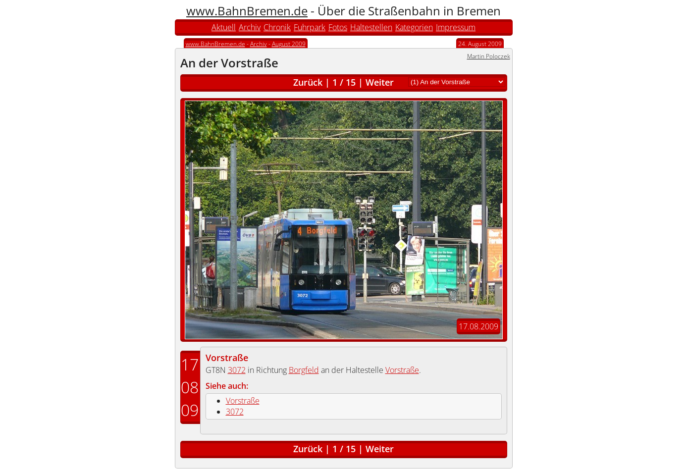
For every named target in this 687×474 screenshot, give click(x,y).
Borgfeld (304, 370)
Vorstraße (227, 358)
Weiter (380, 82)
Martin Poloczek (488, 56)
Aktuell (223, 27)
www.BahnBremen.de (247, 10)
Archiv (250, 27)
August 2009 (289, 44)
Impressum (456, 27)
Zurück (307, 82)
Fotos (337, 27)
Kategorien (414, 27)
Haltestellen (371, 27)
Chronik (277, 27)
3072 (237, 370)
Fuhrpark (309, 27)
